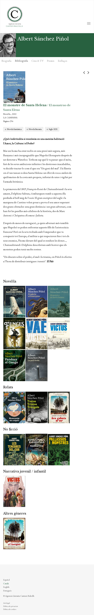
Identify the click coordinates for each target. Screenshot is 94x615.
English (6, 587)
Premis (50, 60)
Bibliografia (21, 60)
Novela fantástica (14, 129)
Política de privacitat (10, 606)
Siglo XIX (53, 129)
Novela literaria (35, 129)
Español (6, 579)
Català (6, 583)
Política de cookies (9, 609)
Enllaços (62, 60)
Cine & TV (37, 60)
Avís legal (6, 603)
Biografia (6, 60)
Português (7, 590)
